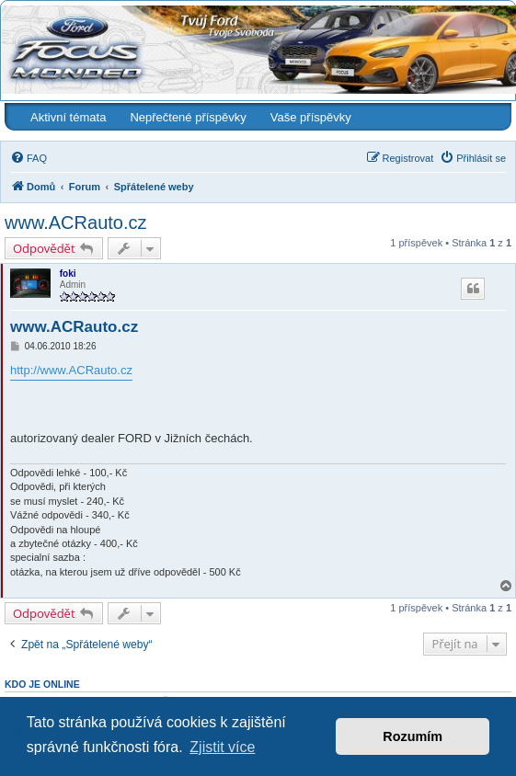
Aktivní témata (68, 117)
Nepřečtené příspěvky (188, 117)
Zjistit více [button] (222, 747)
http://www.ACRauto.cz (71, 370)
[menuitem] (28, 158)
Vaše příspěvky (310, 117)
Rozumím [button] (412, 736)
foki (68, 273)
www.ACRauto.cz (76, 222)
